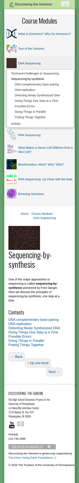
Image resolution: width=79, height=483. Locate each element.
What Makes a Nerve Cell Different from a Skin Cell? (45, 150)
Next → (54, 372)
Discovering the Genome (30, 4)
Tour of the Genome (31, 48)
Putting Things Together (30, 117)
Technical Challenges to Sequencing (35, 73)
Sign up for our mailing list (31, 447)
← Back (17, 356)
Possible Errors (25, 106)
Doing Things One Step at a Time (36, 100)
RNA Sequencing (29, 135)
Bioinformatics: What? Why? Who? (41, 164)
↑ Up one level (37, 363)
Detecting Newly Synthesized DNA (37, 95)
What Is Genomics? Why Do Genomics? (44, 34)
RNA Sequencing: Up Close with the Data (45, 179)
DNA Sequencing (29, 63)
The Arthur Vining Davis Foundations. (31, 457)
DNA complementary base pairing (37, 84)
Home (24, 213)
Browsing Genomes (31, 194)
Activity (15, 123)
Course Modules (42, 213)
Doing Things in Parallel (30, 111)
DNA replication (25, 90)
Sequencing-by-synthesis (27, 79)
